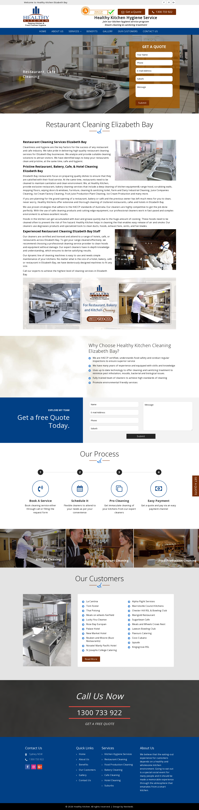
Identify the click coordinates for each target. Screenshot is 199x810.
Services (74, 31)
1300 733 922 (162, 12)
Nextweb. (128, 806)
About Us (57, 31)
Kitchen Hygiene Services (118, 754)
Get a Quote (131, 12)
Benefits (92, 31)
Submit (142, 102)
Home (42, 31)
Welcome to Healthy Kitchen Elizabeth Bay (45, 2)
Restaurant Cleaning (115, 759)
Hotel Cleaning (112, 780)
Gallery (108, 31)
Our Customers (128, 31)
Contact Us (150, 31)
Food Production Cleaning (118, 764)
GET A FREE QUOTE (99, 724)
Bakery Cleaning (113, 769)
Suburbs (109, 785)
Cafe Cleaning (112, 775)
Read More (91, 659)
